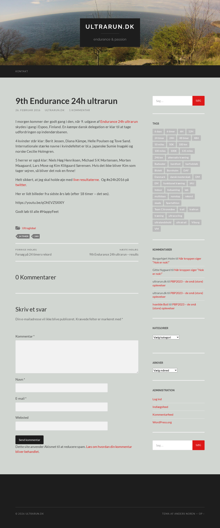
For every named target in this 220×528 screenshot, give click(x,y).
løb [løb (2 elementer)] (186, 189)
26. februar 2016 (27, 110)
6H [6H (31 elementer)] (181, 131)
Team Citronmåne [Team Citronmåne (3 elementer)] (165, 209)
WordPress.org (162, 422)
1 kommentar (79, 110)
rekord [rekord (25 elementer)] (189, 196)
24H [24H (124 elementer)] (171, 138)
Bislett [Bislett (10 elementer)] (158, 170)
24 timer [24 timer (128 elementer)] (159, 138)
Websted (21, 417)
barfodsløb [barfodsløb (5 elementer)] (191, 163)
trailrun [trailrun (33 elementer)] (193, 209)
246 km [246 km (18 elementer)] (159, 157)
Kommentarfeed (163, 414)
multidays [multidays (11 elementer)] (160, 196)
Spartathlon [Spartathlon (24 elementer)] (172, 202)
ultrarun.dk (110, 26)
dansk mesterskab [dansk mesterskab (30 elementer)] (180, 176)
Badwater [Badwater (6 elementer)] (160, 163)
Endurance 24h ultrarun (119, 121)
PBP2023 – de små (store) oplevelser (174, 306)
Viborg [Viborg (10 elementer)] (195, 222)
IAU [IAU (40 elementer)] (192, 183)
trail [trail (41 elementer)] (182, 209)
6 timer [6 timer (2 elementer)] (171, 131)
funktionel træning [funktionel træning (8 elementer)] (174, 183)
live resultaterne (86, 179)
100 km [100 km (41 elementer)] (183, 144)
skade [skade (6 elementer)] (158, 202)
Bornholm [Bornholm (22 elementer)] (172, 170)
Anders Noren (184, 513)
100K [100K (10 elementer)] (174, 150)
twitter (20, 185)
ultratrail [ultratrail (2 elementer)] (181, 222)
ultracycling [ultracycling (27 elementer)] (175, 215)
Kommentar (25, 336)
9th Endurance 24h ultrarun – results (113, 252)
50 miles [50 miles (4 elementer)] (159, 144)
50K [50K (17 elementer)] (171, 144)
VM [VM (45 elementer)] (157, 228)
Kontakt (21, 71)
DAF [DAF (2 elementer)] (186, 170)
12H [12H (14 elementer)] (190, 131)
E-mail (20, 398)
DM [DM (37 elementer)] (197, 176)
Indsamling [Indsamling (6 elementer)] (173, 189)
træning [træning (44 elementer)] (159, 215)
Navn (20, 379)
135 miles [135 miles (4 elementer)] (187, 150)
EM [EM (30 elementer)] (156, 183)
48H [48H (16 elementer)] (196, 138)
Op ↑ (202, 513)
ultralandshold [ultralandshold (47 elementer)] (163, 222)
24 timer (23, 236)
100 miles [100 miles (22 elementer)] (160, 150)
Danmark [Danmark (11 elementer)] (160, 176)
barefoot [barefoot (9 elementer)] (175, 163)
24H (36, 236)
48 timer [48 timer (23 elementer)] (184, 138)
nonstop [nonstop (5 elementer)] (175, 196)
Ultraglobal (29, 228)
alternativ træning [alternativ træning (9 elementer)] (178, 157)
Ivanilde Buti (161, 304)
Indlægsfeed (160, 406)
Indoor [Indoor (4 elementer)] (158, 189)
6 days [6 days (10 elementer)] (158, 131)
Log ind (157, 399)
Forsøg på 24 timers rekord (33, 252)
